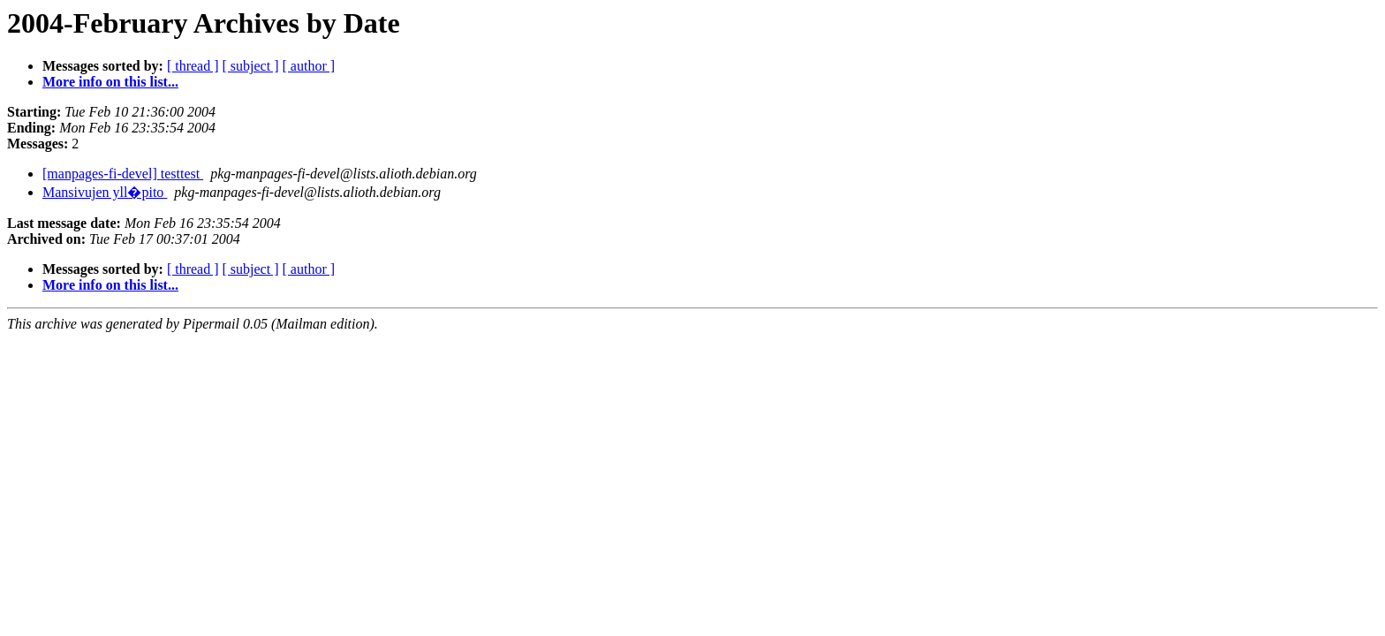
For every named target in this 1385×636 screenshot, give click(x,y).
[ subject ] (251, 65)
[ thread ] (193, 65)
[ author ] (309, 65)
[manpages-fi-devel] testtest (122, 173)
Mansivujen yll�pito (104, 192)
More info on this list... (110, 81)
